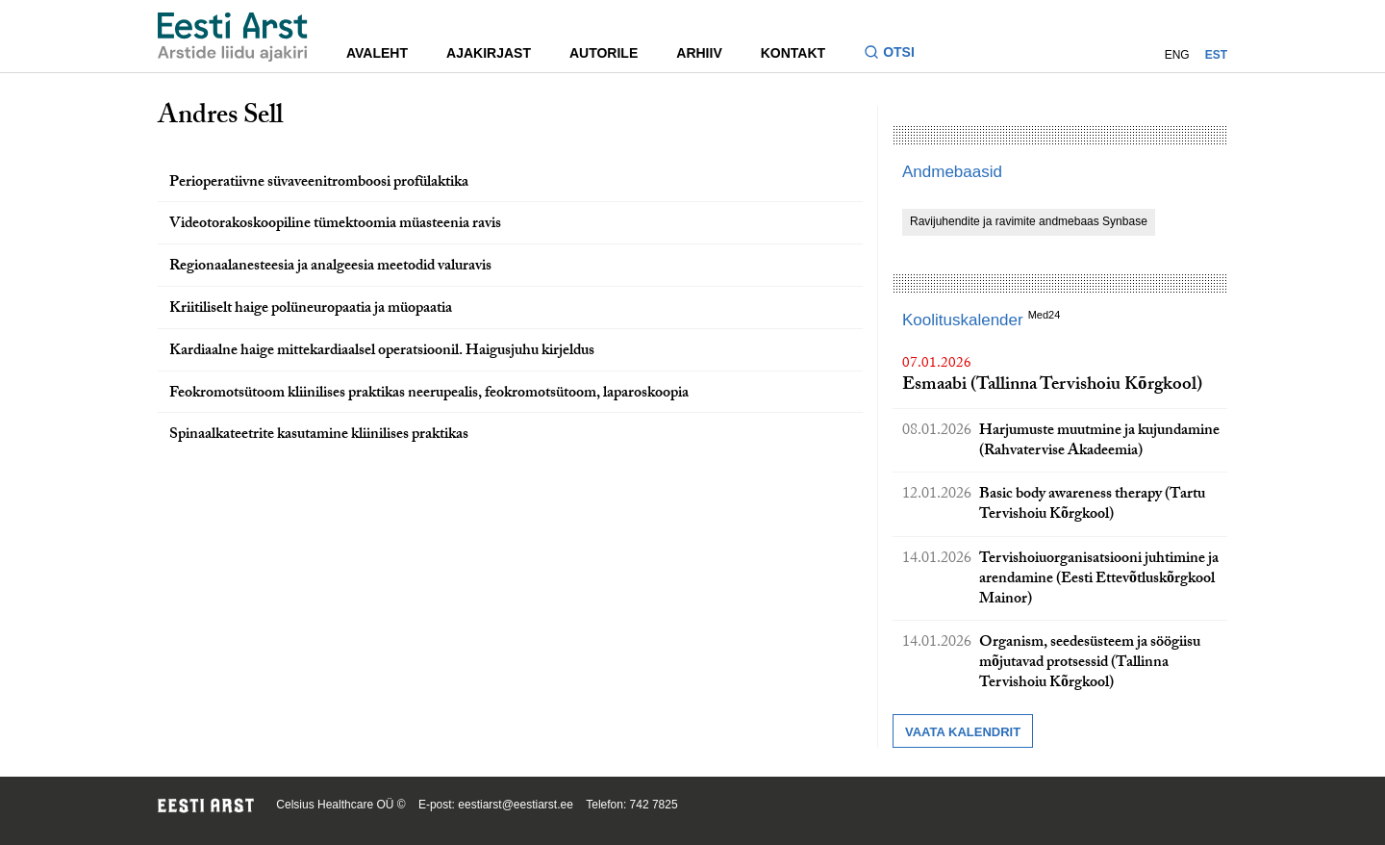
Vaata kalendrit (962, 732)
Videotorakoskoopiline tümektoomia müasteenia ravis (335, 225)
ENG (1177, 55)
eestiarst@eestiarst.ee (515, 804)
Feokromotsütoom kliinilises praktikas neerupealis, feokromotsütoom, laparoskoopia (429, 394)
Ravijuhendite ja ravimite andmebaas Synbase (1028, 221)
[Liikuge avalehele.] (233, 37)
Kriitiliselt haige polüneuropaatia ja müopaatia (310, 309)
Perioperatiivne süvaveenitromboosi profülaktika (318, 183)
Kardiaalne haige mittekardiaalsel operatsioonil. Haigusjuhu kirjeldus (381, 352)
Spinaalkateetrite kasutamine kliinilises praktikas (318, 435)
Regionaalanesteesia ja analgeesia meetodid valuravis (330, 267)
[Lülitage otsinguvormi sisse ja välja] (897, 54)
